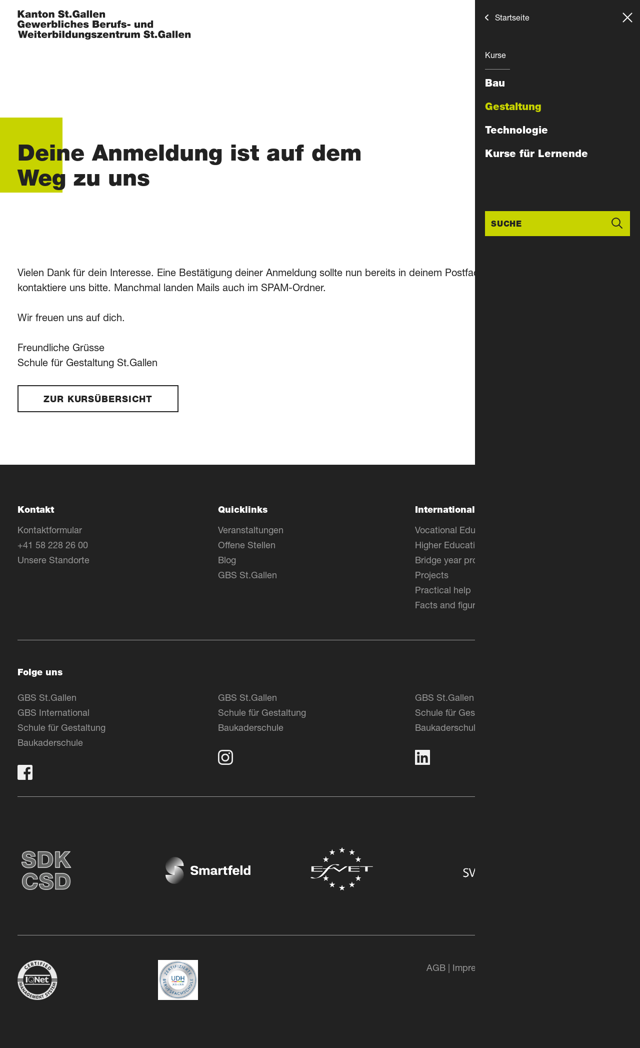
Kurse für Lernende (536, 154)
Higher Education (450, 544)
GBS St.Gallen (247, 574)
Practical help (443, 589)
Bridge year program (456, 559)
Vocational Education (457, 529)
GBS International (54, 712)
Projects (431, 574)
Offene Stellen (247, 544)
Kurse (495, 55)
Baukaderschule (50, 742)
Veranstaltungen (251, 529)
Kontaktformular (50, 529)
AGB (436, 967)
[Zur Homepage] (104, 26)
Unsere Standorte (54, 559)
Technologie (516, 130)
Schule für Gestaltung (62, 727)
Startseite (512, 17)
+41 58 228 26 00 (53, 544)
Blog (227, 559)
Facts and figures (450, 604)
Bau (495, 83)
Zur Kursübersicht (98, 399)
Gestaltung (513, 107)
